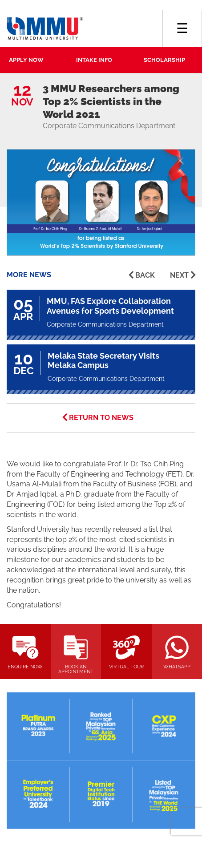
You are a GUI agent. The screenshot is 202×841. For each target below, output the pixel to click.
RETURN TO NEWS (101, 417)
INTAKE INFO (94, 60)
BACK (145, 275)
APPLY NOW (26, 60)
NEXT (179, 275)
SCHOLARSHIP (164, 60)
